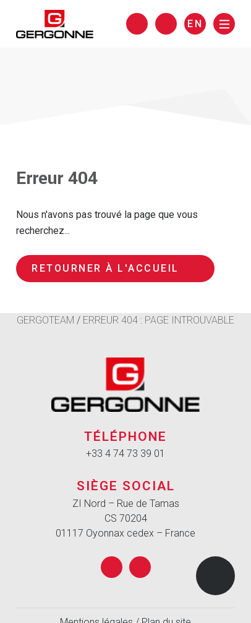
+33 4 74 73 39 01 (125, 453)
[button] (215, 575)
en (195, 24)
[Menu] (224, 24)
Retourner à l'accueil (115, 268)
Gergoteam (45, 320)
